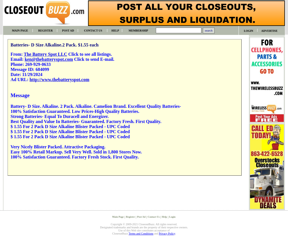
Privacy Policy (167, 233)
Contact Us (154, 216)
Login (172, 216)
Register (130, 216)
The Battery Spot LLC (45, 54)
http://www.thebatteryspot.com (59, 79)
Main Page (118, 216)
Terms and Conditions (141, 233)
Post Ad (141, 216)
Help (164, 216)
